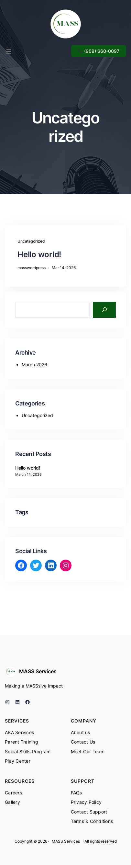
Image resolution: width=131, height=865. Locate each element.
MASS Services (38, 671)
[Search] (104, 310)
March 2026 (34, 364)
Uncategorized (31, 241)
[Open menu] (9, 51)
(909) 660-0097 (98, 51)
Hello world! (39, 254)
